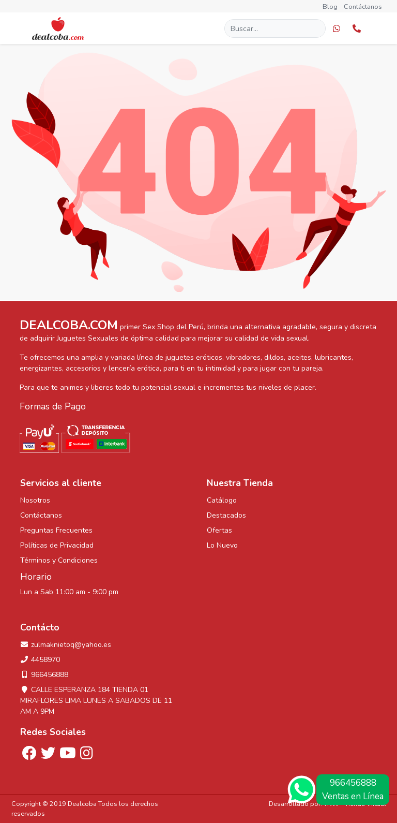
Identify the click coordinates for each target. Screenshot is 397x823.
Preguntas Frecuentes (56, 530)
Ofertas (219, 530)
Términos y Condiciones (59, 560)
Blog (330, 6)
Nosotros (35, 500)
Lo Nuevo (222, 545)
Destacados (226, 515)
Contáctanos (363, 6)
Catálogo (222, 500)
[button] (337, 28)
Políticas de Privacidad (57, 545)
